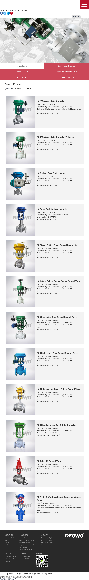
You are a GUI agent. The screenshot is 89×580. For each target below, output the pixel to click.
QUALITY (44, 535)
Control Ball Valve (22, 72)
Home (8, 89)
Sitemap (50, 574)
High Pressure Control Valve (67, 72)
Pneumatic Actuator (67, 77)
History (7, 540)
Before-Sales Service (11, 559)
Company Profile (10, 538)
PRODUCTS (23, 535)
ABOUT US (9, 535)
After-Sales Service (10, 556)
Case (42, 545)
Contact (39, 554)
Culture (7, 542)
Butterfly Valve (22, 77)
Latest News (26, 556)
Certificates (8, 545)
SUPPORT (8, 554)
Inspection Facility (46, 540)
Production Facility (47, 542)
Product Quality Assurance (49, 538)
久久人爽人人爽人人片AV (8, 579)
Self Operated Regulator (66, 66)
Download (8, 561)
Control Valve (22, 66)
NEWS (24, 554)
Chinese (76, 17)
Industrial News (27, 559)
